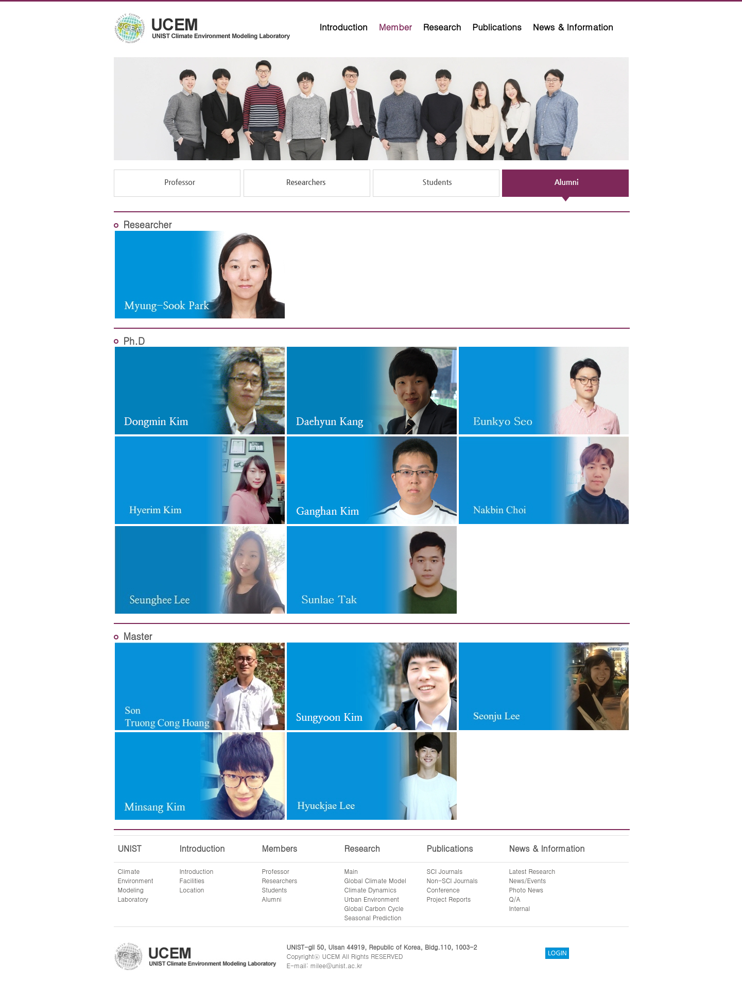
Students (274, 889)
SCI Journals (445, 871)
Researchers (280, 880)
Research (442, 27)
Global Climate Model (375, 880)
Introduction (344, 27)
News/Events (527, 880)
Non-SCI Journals (452, 880)
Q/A (515, 898)
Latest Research (532, 871)
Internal (519, 908)
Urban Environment (372, 898)
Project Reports (449, 898)
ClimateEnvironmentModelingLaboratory (135, 885)
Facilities (192, 880)
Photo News (526, 889)
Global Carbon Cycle (374, 908)
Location (192, 889)
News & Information (573, 27)
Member (395, 27)
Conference (443, 889)
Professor (275, 871)
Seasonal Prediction (373, 917)
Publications (497, 27)
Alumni (272, 898)
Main (351, 871)
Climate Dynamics (370, 889)
